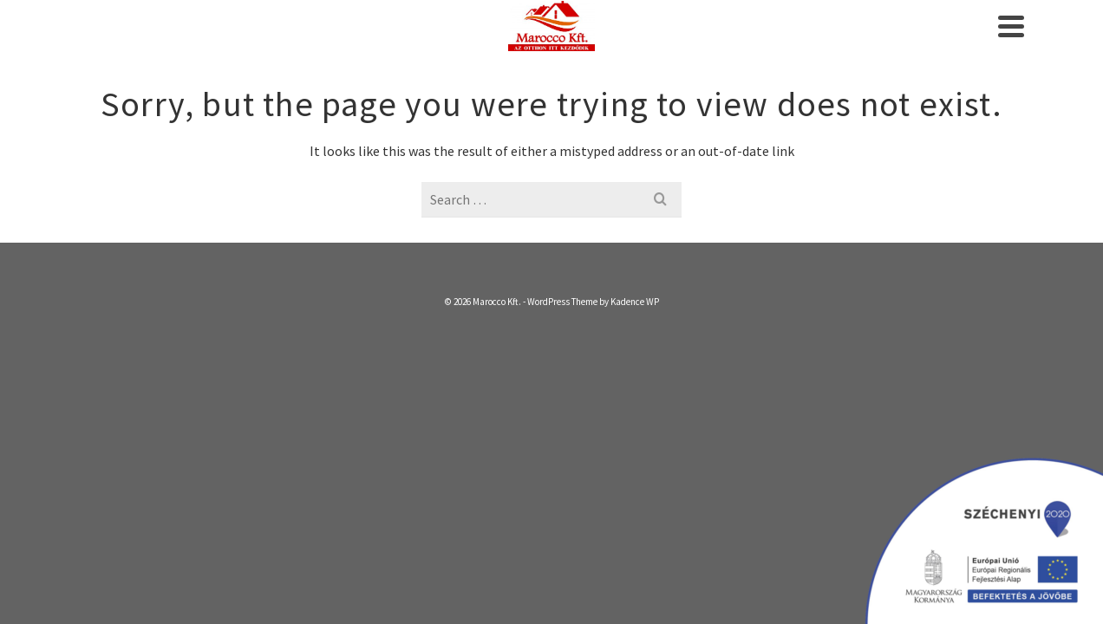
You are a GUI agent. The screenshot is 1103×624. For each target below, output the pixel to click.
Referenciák (853, 43)
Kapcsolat (951, 43)
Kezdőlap (407, 43)
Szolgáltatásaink (520, 43)
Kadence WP (634, 336)
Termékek (743, 43)
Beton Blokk (644, 43)
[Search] (1014, 43)
